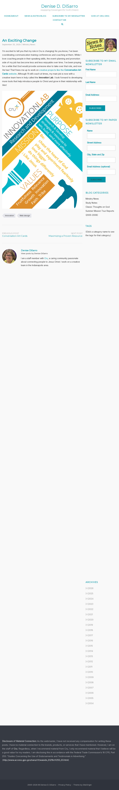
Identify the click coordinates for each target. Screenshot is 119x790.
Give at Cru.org (100, 16)
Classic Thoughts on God (98, 207)
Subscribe (96, 179)
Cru (46, 258)
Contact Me (59, 20)
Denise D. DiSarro (59, 6)
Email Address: (101, 98)
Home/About (11, 16)
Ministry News (29, 44)
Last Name (90, 82)
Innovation (9, 215)
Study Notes (91, 203)
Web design (25, 215)
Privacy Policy (64, 785)
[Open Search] (62, 24)
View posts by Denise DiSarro (34, 253)
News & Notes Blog (35, 16)
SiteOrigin (87, 785)
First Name (91, 69)
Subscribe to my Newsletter (68, 16)
